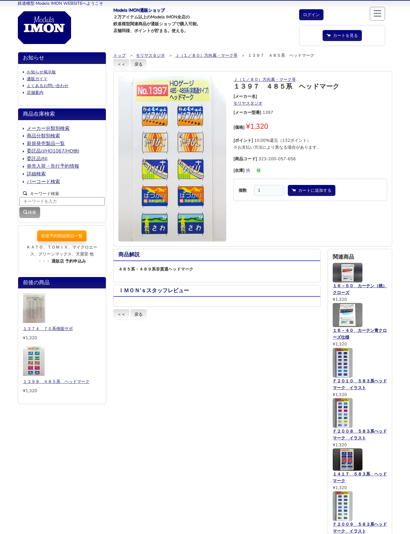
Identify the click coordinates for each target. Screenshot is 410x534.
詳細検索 (36, 174)
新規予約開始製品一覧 (62, 236)
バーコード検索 (43, 181)
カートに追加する (312, 190)
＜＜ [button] (121, 64)
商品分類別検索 (43, 136)
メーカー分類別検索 (48, 128)
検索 (29, 212)
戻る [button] (138, 64)
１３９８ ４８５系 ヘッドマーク (56, 381)
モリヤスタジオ (150, 55)
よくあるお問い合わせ (47, 86)
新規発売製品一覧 (46, 143)
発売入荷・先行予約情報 (53, 166)
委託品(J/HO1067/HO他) (53, 151)
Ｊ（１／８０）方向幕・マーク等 (206, 55)
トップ (119, 55)
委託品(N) (37, 159)
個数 (242, 190)
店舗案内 (35, 92)
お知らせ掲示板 (41, 72)
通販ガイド (37, 79)
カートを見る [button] (342, 35)
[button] (311, 14)
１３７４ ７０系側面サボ (48, 329)
